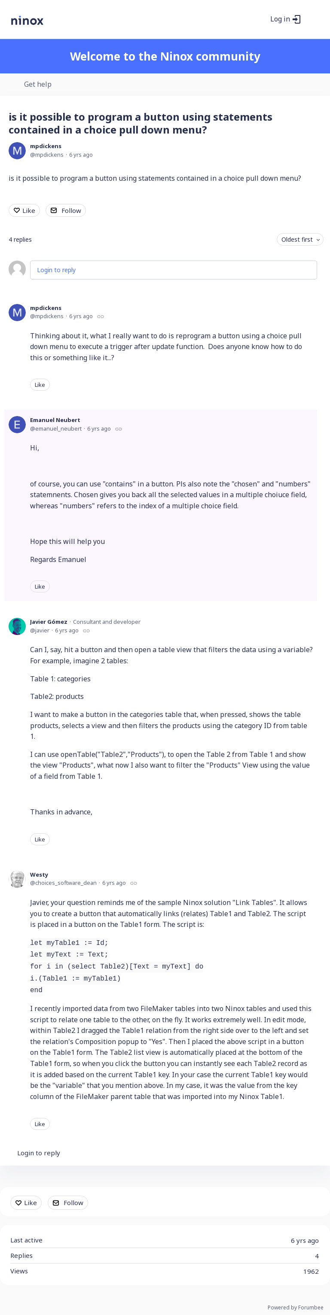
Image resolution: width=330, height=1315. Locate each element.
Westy (39, 874)
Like (28, 210)
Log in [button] (280, 19)
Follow (71, 210)
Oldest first (297, 239)
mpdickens (45, 146)
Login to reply (56, 270)
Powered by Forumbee (296, 1308)
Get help (38, 84)
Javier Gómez (48, 622)
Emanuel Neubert (55, 420)
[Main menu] (312, 19)
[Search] (259, 19)
